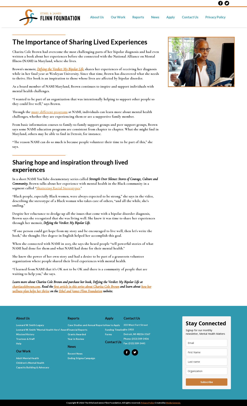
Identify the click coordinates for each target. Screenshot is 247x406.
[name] (206, 352)
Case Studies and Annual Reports (86, 325)
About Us (97, 17)
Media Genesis (173, 402)
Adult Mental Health (27, 358)
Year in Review (76, 339)
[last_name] (206, 361)
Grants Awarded (77, 334)
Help (18, 343)
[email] (206, 343)
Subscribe (206, 382)
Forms (108, 334)
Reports (138, 17)
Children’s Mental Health (30, 362)
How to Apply (112, 325)
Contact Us (190, 17)
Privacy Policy (215, 17)
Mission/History (25, 334)
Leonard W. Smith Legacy (30, 325)
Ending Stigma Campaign (81, 358)
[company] (206, 371)
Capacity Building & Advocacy (32, 367)
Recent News (75, 353)
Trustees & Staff (25, 339)
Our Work (118, 17)
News (155, 17)
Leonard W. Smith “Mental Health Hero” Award (42, 329)
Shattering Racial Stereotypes (58, 188)
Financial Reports (77, 329)
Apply (170, 17)
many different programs (49, 112)
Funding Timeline (114, 329)
